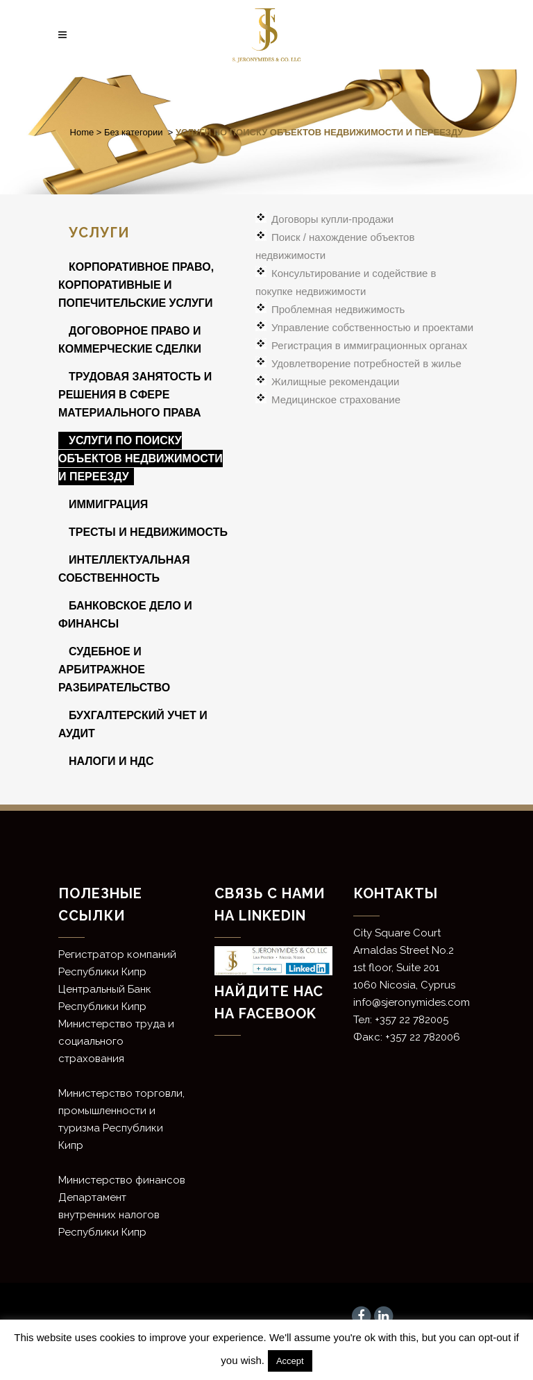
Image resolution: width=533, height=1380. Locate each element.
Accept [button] (290, 1361)
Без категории (133, 132)
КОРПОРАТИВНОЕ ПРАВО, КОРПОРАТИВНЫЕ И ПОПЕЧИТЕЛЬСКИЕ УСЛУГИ (136, 285)
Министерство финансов (121, 1180)
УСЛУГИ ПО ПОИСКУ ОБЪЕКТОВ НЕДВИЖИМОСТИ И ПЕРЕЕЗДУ (140, 458)
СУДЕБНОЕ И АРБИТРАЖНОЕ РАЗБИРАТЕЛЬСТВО (114, 669)
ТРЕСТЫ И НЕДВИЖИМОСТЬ (148, 532)
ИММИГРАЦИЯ (108, 504)
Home (82, 132)
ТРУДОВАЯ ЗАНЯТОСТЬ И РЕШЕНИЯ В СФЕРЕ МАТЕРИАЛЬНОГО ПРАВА (135, 395)
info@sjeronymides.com (411, 1002)
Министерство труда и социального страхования (116, 1041)
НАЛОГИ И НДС (111, 761)
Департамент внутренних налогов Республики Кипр (109, 1214)
